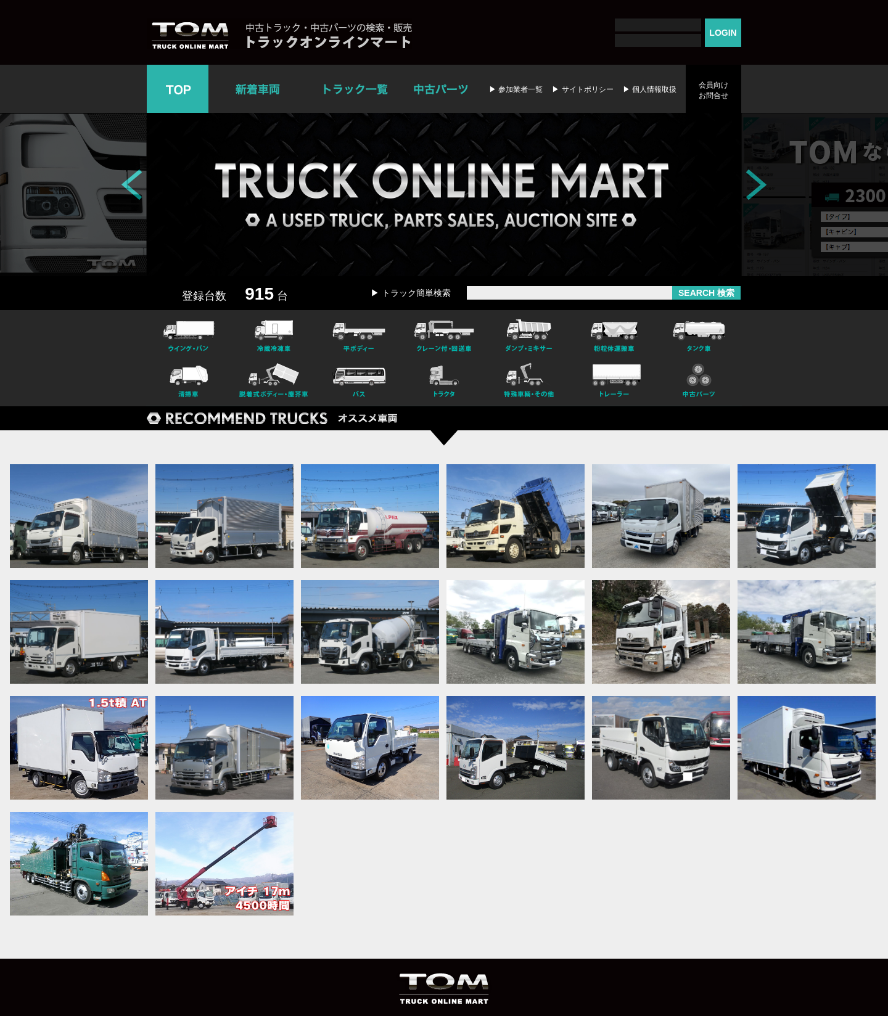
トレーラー (614, 382)
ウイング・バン (188, 334)
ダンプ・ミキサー (529, 334)
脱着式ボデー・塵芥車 (273, 382)
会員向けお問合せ (713, 90)
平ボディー (358, 334)
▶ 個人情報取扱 (649, 89)
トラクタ (444, 382)
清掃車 (188, 382)
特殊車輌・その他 (529, 382)
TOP (177, 89)
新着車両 (259, 89)
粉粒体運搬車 (614, 334)
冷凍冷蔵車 (273, 334)
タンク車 (699, 334)
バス (358, 382)
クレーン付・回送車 (444, 334)
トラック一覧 (355, 89)
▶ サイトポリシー (582, 89)
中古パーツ (440, 89)
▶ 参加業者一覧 (516, 89)
